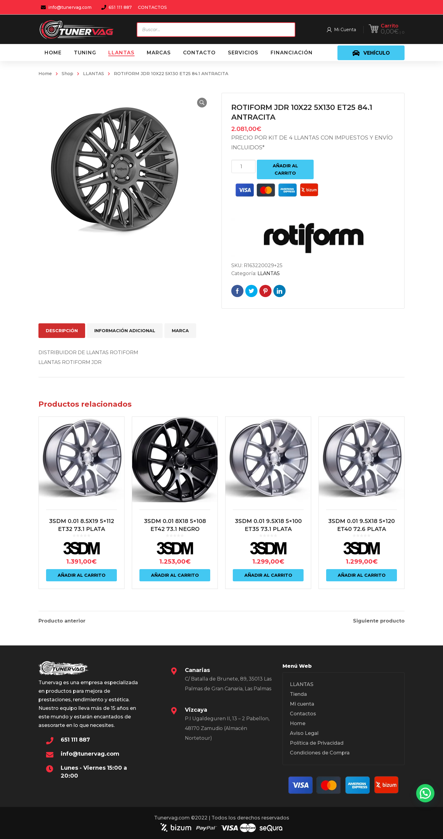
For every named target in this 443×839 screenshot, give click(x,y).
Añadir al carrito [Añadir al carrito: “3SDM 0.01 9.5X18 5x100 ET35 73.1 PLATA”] (268, 575)
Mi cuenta (302, 704)
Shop (67, 73)
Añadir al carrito (285, 169)
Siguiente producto (379, 621)
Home (45, 73)
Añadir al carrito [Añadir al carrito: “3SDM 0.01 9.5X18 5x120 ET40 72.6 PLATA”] (362, 575)
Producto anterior (61, 621)
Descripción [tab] (62, 330)
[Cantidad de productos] (243, 166)
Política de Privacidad (317, 743)
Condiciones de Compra (320, 753)
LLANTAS (93, 73)
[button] (202, 102)
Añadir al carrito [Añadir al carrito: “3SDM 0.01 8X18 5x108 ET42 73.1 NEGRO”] (175, 575)
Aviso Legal (304, 733)
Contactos (303, 714)
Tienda (298, 694)
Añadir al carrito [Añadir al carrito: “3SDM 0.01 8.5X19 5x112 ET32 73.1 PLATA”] (82, 575)
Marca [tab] (180, 330)
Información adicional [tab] (124, 330)
